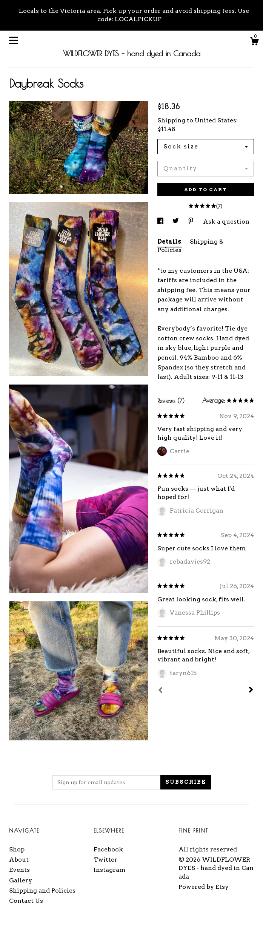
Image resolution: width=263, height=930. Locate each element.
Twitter (105, 859)
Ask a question (226, 221)
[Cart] (254, 42)
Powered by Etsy (203, 886)
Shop (17, 849)
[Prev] (160, 691)
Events (19, 869)
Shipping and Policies (42, 890)
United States (215, 120)
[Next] (251, 690)
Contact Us (26, 900)
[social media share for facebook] (161, 221)
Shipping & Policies (190, 245)
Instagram (110, 869)
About (19, 859)
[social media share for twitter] (176, 221)
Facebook (108, 849)
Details (169, 241)
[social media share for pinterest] (191, 221)
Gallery (20, 880)
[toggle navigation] (13, 40)
